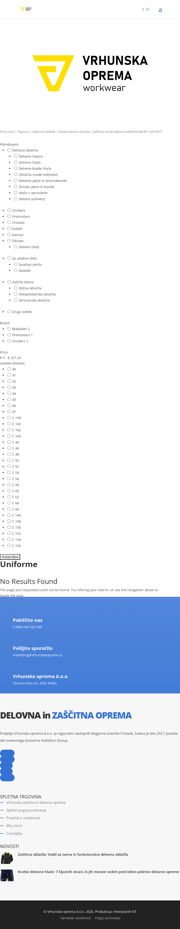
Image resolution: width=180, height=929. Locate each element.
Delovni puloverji (32, 199)
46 (14, 405)
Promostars (21, 216)
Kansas (17, 234)
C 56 (15, 478)
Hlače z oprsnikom (33, 193)
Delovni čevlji (29, 247)
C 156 (16, 545)
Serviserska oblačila (34, 300)
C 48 (15, 454)
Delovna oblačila (44, 131)
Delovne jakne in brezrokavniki (43, 180)
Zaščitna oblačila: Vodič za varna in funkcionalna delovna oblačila (73, 854)
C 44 (15, 442)
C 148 (16, 521)
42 (14, 381)
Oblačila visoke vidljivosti (38, 174)
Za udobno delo (24, 258)
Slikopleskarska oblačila (37, 294)
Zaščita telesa (23, 282)
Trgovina (23, 131)
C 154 (16, 539)
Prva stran (7, 131)
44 (14, 393)
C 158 (16, 418)
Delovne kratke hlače (35, 168)
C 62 (15, 497)
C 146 (16, 515)
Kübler (17, 228)
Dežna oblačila (30, 288)
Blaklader (20, 329)
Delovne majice (31, 156)
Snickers (18, 210)
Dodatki (25, 270)
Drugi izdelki (22, 312)
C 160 (16, 424)
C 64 (15, 503)
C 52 (15, 466)
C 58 (15, 485)
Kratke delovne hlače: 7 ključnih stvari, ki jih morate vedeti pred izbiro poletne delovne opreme (98, 871)
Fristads (18, 222)
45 (14, 399)
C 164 (16, 436)
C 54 (15, 472)
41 (14, 375)
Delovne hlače (30, 162)
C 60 (15, 491)
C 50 (15, 460)
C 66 (15, 509)
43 (14, 387)
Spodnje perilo (30, 264)
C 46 (15, 448)
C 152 (16, 533)
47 (14, 411)
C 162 (16, 430)
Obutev (18, 241)
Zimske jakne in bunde (74, 131)
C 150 (16, 527)
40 (14, 369)
